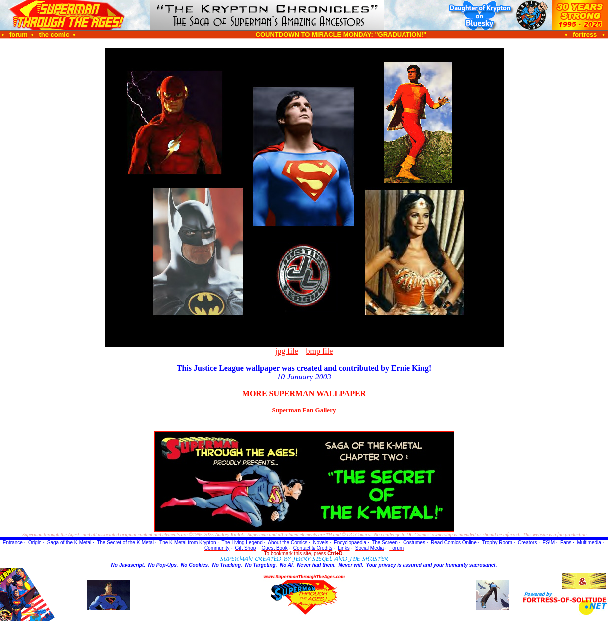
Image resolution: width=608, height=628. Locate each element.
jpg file (286, 351)
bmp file (319, 351)
